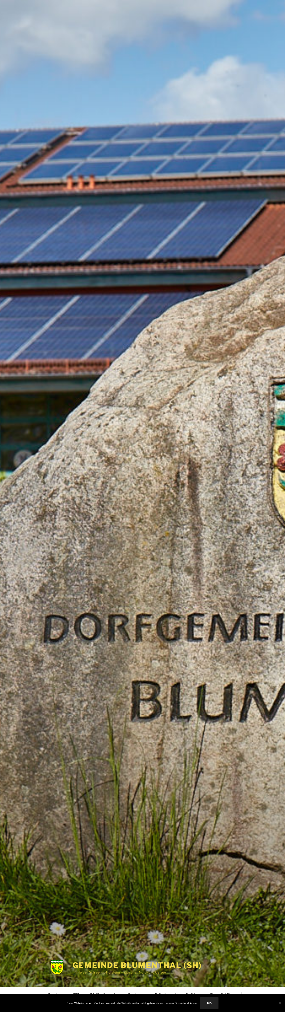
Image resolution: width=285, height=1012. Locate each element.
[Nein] (280, 1003)
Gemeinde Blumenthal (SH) (137, 965)
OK (209, 1003)
